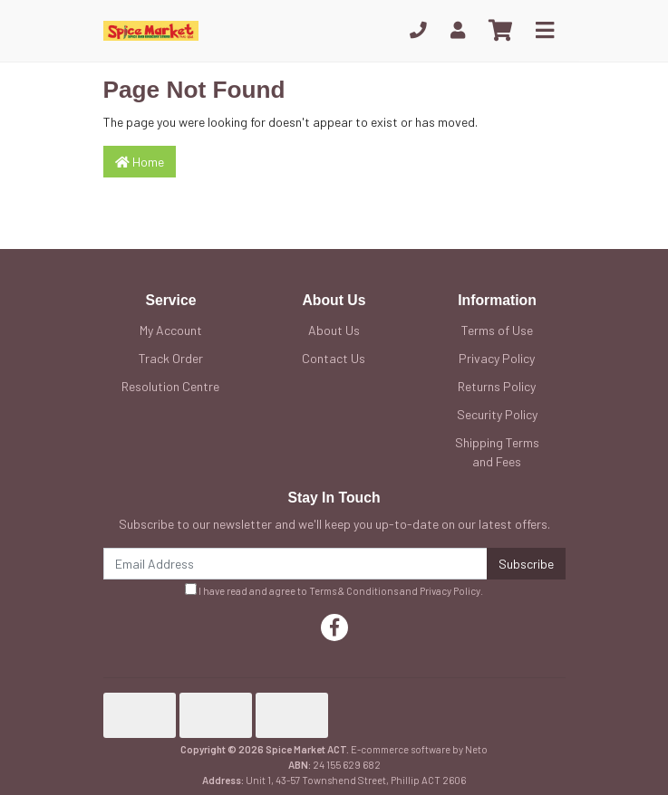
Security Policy (497, 414)
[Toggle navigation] (545, 30)
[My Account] (458, 30)
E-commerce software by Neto (419, 749)
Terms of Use (497, 330)
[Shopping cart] (500, 30)
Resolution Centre (170, 386)
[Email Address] (295, 563)
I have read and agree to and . (334, 590)
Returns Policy (497, 386)
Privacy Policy (497, 358)
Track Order (171, 358)
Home (139, 161)
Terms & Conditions (353, 591)
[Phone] (418, 30)
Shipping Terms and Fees (497, 452)
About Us (334, 330)
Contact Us (333, 358)
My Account (171, 330)
